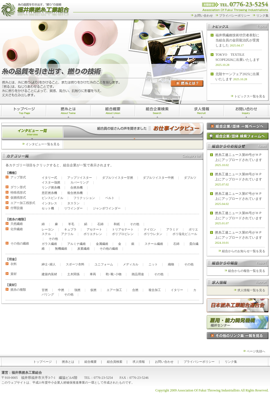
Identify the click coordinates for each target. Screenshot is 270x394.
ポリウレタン (153, 234)
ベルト (109, 198)
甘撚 (45, 290)
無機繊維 (61, 248)
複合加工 (154, 290)
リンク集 (262, 15)
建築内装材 (49, 274)
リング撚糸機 (51, 187)
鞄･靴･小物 (114, 274)
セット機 (48, 208)
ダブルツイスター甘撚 (117, 177)
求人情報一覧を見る (251, 290)
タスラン (73, 203)
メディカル (130, 264)
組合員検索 (114, 361)
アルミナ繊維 (76, 243)
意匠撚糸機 (49, 192)
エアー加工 (114, 290)
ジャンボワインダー (107, 208)
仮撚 (93, 290)
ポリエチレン (93, 234)
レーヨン (48, 229)
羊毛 (71, 224)
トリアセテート (123, 229)
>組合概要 (113, 112)
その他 (134, 224)
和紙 (117, 224)
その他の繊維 (109, 248)
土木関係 (73, 274)
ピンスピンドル (52, 198)
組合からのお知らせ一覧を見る (243, 251)
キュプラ (70, 229)
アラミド (172, 229)
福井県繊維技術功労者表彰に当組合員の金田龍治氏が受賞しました (237, 40)
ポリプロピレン (123, 234)
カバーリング (79, 182)
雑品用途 (138, 274)
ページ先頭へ (256, 351)
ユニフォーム (103, 264)
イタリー (177, 290)
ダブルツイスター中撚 (158, 177)
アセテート (94, 229)
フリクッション (84, 198)
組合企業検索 (157, 112)
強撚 (77, 290)
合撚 (135, 290)
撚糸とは (68, 112)
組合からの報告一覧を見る (246, 270)
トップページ (23, 112)
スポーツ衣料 (75, 264)
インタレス (49, 203)
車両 (93, 274)
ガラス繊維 (49, 243)
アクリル (67, 234)
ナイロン (150, 229)
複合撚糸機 (75, 192)
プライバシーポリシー (234, 15)
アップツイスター (79, 177)
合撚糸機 (76, 187)
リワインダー (73, 208)
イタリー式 (49, 177)
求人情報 (201, 112)
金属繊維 (102, 243)
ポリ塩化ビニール (184, 234)
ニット (153, 264)
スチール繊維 (154, 243)
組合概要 (90, 361)
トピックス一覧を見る (249, 96)
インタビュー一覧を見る (43, 144)
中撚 (61, 290)
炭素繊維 (83, 248)
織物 (171, 264)
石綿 (100, 224)
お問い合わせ (203, 15)
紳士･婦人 (49, 264)
